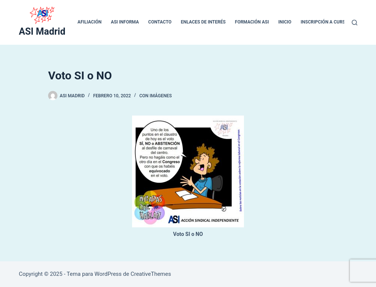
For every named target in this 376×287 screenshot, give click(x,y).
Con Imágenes (155, 95)
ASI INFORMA (125, 22)
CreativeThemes (151, 274)
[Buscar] (354, 22)
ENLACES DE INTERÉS (203, 22)
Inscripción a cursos (326, 22)
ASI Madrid (42, 31)
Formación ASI (252, 22)
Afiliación (89, 22)
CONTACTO (159, 22)
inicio (284, 22)
